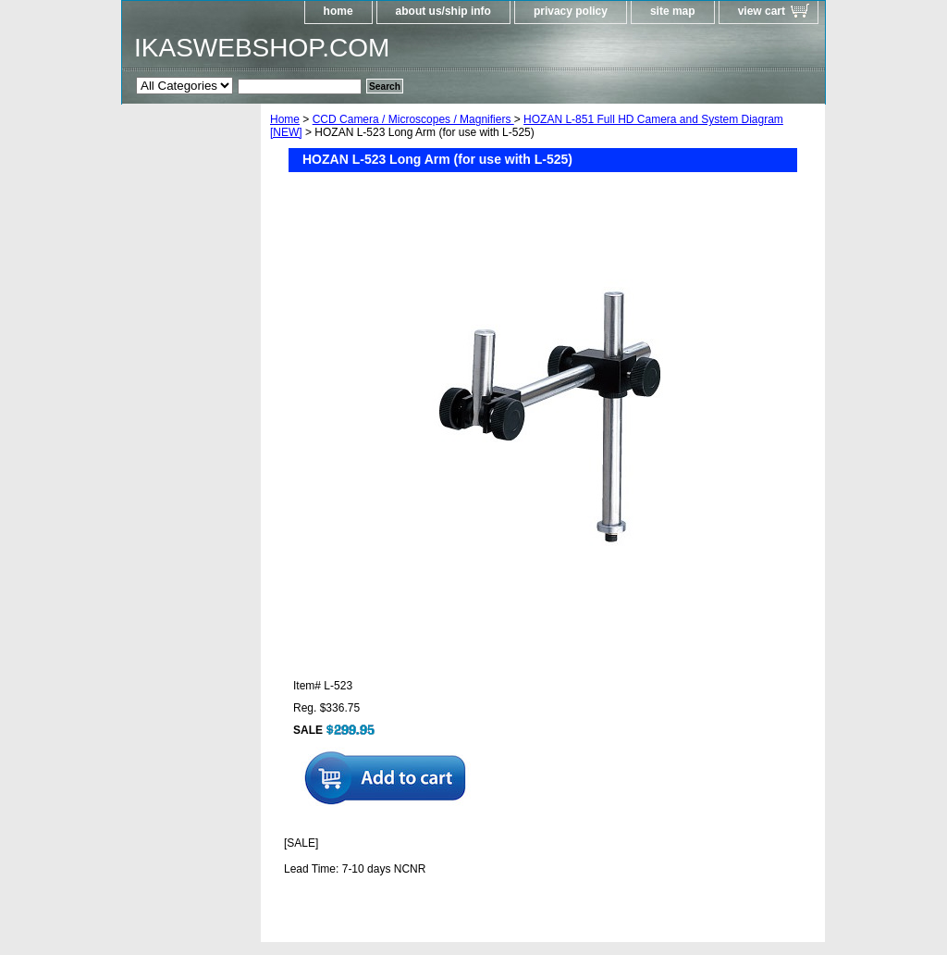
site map (672, 11)
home (338, 11)
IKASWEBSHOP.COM (261, 47)
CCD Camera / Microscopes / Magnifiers (413, 119)
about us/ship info (443, 11)
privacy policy (571, 11)
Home (285, 119)
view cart (761, 11)
